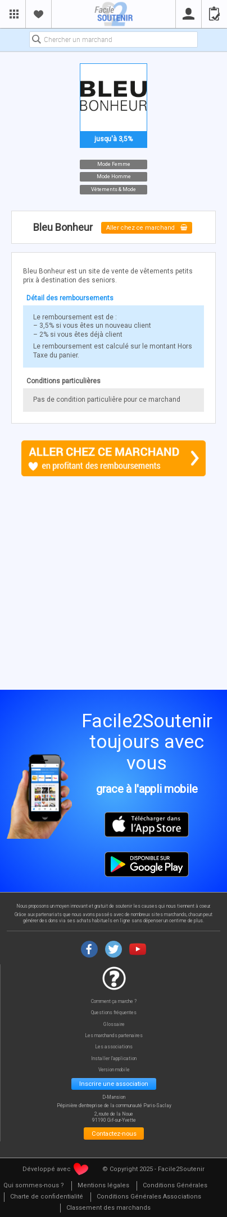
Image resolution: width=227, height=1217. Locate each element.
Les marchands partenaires (114, 1035)
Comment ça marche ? (114, 1001)
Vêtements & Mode (113, 189)
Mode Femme (113, 163)
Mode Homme (114, 176)
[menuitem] (103, 1186)
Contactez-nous (114, 1133)
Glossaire (114, 1024)
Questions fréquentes (114, 1012)
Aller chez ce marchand (147, 227)
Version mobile (114, 1069)
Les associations (114, 1046)
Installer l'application (114, 1058)
